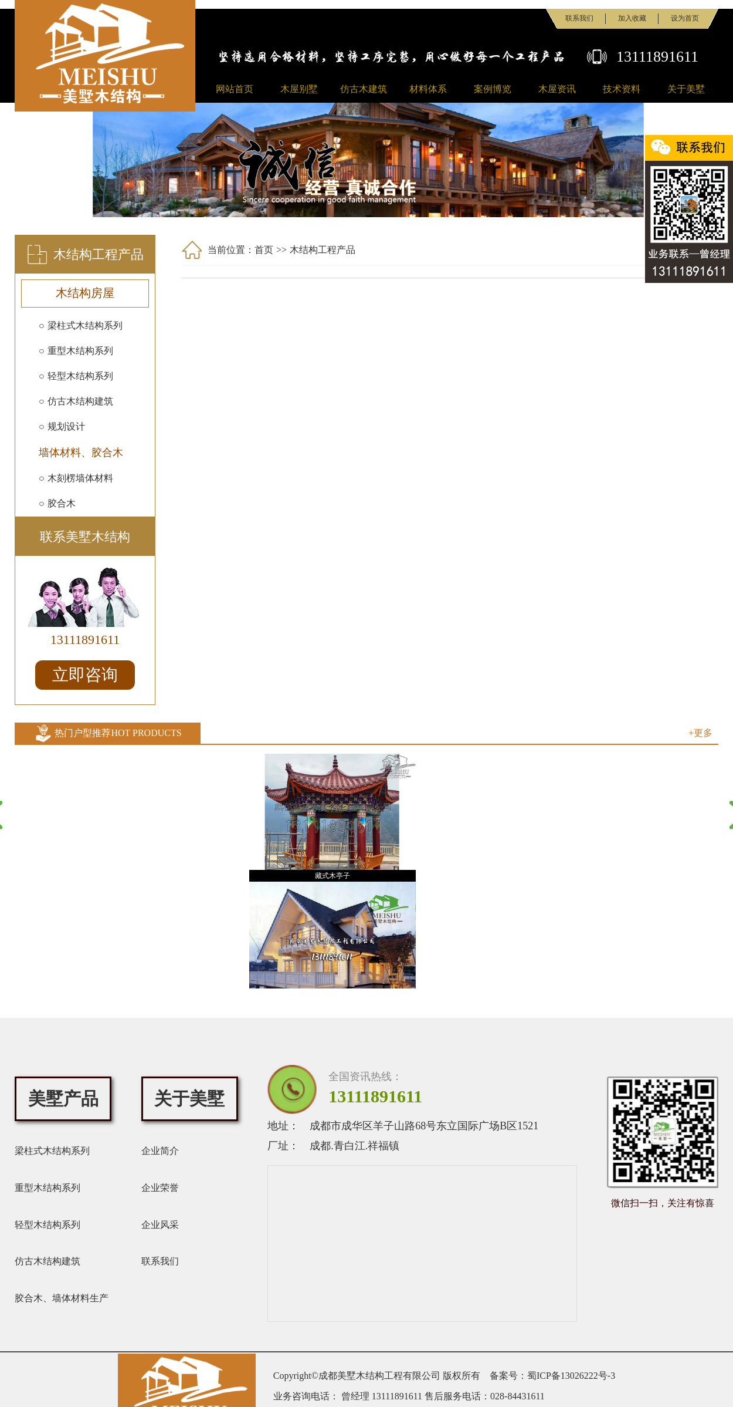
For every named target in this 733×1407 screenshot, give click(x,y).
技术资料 (621, 89)
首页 (263, 250)
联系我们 (579, 18)
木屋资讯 (557, 89)
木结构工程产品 (322, 250)
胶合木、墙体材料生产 (61, 1298)
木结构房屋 (85, 292)
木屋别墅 (299, 89)
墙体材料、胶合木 (81, 452)
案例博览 (492, 89)
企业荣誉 (160, 1188)
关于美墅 (686, 89)
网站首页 (234, 89)
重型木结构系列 (47, 1188)
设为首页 (685, 18)
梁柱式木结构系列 (52, 1151)
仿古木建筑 (363, 89)
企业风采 (160, 1225)
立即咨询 (85, 675)
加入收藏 (632, 18)
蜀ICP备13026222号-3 (571, 1376)
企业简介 (160, 1151)
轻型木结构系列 (47, 1225)
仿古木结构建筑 (47, 1261)
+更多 (700, 733)
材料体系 (428, 89)
